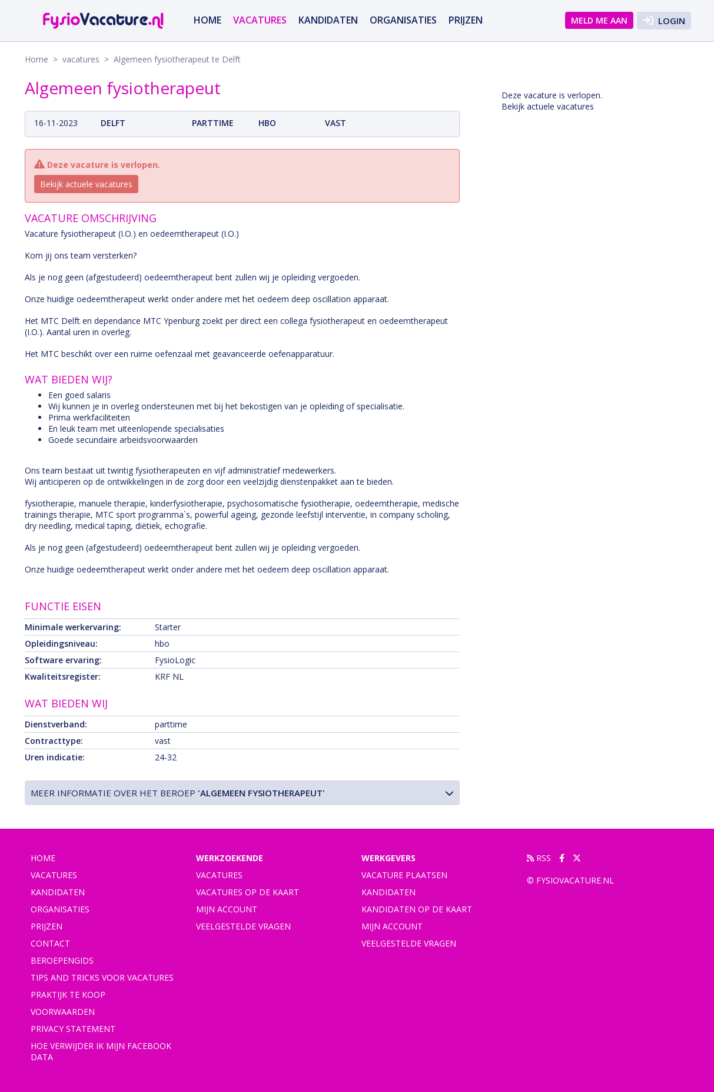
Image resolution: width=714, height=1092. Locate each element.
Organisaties (403, 20)
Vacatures (219, 875)
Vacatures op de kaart (247, 892)
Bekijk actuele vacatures (86, 184)
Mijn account (226, 909)
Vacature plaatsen (404, 875)
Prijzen (466, 20)
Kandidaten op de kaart (416, 909)
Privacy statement (73, 1028)
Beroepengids (62, 960)
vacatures (260, 20)
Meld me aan (599, 20)
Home (207, 20)
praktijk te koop (68, 994)
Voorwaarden (63, 1011)
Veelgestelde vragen (243, 926)
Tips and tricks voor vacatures (102, 977)
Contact (50, 943)
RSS (539, 857)
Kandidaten (328, 20)
